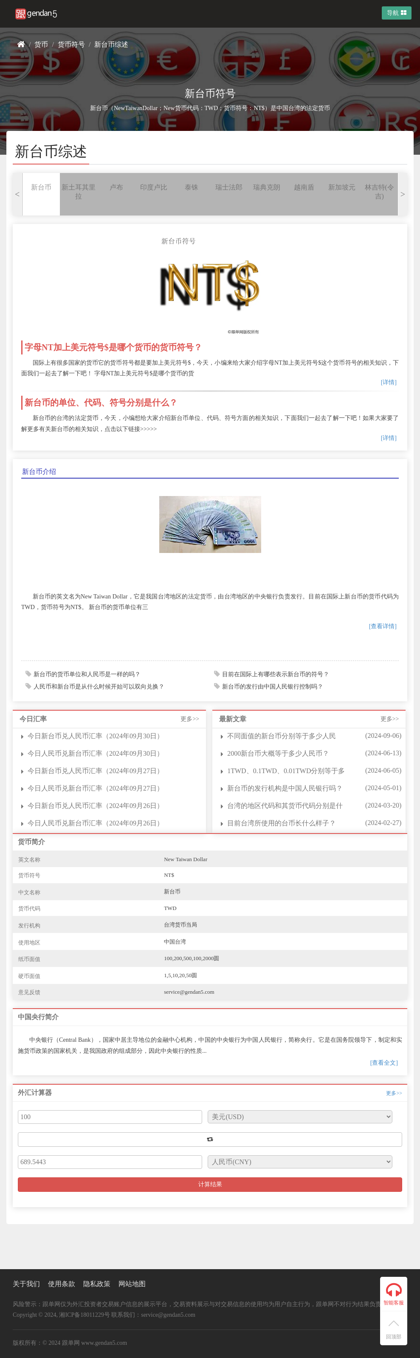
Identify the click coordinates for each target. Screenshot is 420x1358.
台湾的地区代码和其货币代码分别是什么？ (285, 806)
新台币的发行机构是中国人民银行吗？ (285, 788)
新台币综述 (111, 44)
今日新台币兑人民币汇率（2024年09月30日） (95, 736)
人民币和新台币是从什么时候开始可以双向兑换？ (99, 686)
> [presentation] (402, 194)
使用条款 (61, 1283)
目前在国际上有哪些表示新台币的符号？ (275, 674)
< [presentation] (17, 194)
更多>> (189, 719)
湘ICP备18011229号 (84, 1315)
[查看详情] (383, 626)
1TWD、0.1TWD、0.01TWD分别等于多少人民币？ (286, 771)
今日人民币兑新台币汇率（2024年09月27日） (95, 788)
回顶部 (393, 1330)
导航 (396, 13)
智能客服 (394, 1294)
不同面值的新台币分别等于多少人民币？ (281, 736)
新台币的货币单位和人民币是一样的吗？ (87, 674)
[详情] (389, 382)
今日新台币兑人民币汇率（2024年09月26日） (95, 805)
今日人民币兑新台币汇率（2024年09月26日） (95, 823)
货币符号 (71, 44)
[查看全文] (384, 1063)
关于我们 (26, 1283)
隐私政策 (96, 1283)
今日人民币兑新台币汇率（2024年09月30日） (95, 753)
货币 (41, 44)
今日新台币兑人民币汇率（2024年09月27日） (95, 770)
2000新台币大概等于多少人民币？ (278, 753)
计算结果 (210, 1184)
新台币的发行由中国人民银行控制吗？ (272, 686)
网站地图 (132, 1283)
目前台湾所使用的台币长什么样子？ (281, 823)
